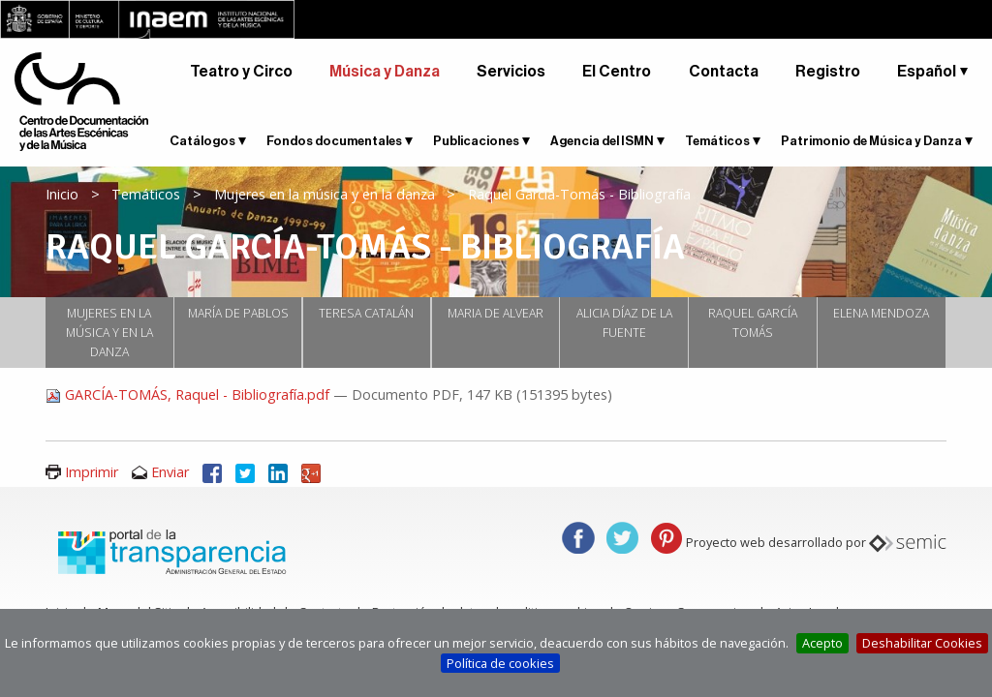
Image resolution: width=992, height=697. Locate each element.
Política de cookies (500, 663)
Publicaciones (476, 141)
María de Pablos (238, 313)
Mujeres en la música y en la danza (324, 194)
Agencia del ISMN (602, 141)
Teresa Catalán (366, 313)
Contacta (724, 71)
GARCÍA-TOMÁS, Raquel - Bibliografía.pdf (189, 394)
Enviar (170, 472)
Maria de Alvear (495, 313)
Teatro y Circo (241, 71)
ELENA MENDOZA (881, 313)
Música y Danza (384, 71)
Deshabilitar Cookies (922, 643)
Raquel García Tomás (752, 323)
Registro (827, 71)
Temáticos (717, 141)
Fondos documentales (334, 141)
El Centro (616, 71)
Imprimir (91, 472)
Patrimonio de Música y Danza (871, 141)
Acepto (822, 643)
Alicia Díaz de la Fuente (624, 323)
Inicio (62, 194)
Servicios (511, 71)
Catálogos (202, 141)
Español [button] (926, 71)
